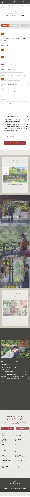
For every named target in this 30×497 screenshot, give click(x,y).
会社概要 (6, 489)
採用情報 (24, 489)
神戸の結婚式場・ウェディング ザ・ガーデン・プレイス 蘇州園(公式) (15, 2)
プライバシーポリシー (15, 489)
